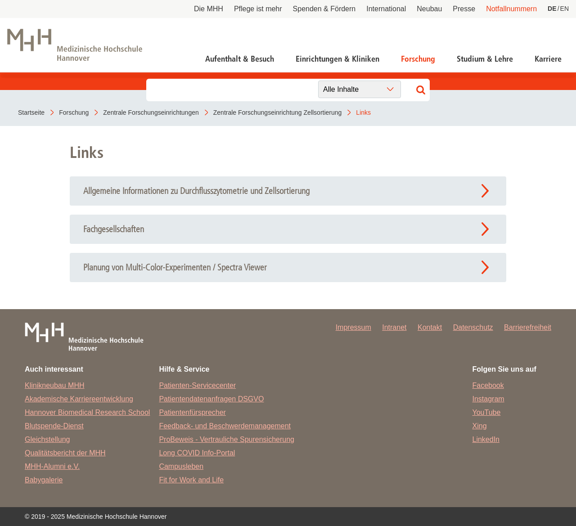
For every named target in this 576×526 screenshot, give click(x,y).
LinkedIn (486, 439)
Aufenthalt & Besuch (239, 59)
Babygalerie (44, 480)
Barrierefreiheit (527, 327)
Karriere (548, 59)
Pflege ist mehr (258, 9)
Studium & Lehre (485, 59)
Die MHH (208, 9)
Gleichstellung (47, 439)
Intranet (394, 327)
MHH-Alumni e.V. (52, 466)
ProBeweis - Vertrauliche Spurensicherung (226, 439)
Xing (479, 426)
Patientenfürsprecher (192, 412)
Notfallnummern (511, 9)
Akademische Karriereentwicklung (79, 399)
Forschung (418, 59)
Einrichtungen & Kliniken (337, 59)
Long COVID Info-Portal (197, 453)
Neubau (429, 9)
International (386, 9)
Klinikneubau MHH (55, 385)
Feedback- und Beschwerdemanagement (225, 426)
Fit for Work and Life (191, 480)
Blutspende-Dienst (54, 426)
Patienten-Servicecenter (197, 385)
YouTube (486, 412)
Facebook (488, 385)
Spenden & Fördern (324, 9)
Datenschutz (473, 327)
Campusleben (181, 466)
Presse (464, 9)
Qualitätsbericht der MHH (65, 453)
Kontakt (430, 327)
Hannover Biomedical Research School (87, 412)
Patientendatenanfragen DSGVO (211, 399)
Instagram (488, 399)
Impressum (353, 327)
